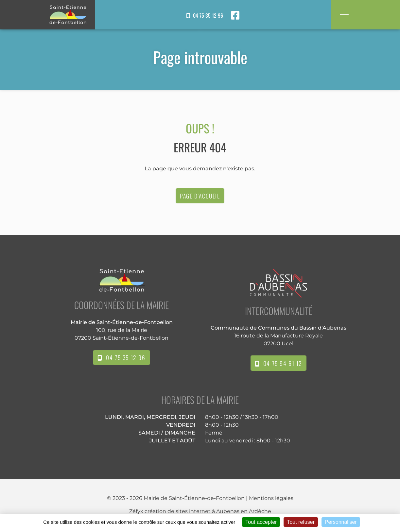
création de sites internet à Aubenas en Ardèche (208, 511)
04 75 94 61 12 (278, 363)
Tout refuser (300, 522)
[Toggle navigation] (344, 14)
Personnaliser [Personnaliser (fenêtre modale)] (341, 522)
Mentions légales (271, 498)
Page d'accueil (200, 196)
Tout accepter (261, 522)
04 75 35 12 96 (204, 15)
